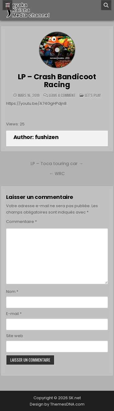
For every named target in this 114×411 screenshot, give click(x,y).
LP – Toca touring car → (57, 164)
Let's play (93, 95)
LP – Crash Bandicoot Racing (57, 81)
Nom (12, 291)
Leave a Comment (62, 95)
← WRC (57, 174)
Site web (14, 336)
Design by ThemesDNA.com (57, 404)
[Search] (106, 5)
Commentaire (21, 221)
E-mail (14, 314)
